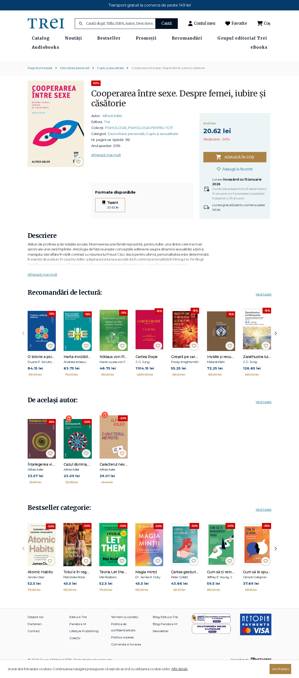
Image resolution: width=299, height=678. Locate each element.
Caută (166, 23)
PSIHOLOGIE (116, 139)
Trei (107, 133)
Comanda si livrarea (126, 655)
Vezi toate (264, 305)
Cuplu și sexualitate (110, 79)
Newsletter (161, 642)
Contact (34, 642)
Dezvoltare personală (74, 79)
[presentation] (23, 344)
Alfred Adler (112, 127)
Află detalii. (179, 669)
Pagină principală (40, 79)
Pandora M (77, 635)
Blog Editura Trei (165, 628)
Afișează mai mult (106, 166)
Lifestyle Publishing (84, 642)
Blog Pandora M (165, 635)
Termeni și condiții (124, 628)
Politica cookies (122, 648)
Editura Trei (78, 628)
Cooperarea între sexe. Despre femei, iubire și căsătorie (168, 79)
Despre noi (36, 628)
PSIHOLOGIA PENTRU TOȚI (150, 139)
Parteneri (35, 635)
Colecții (74, 649)
